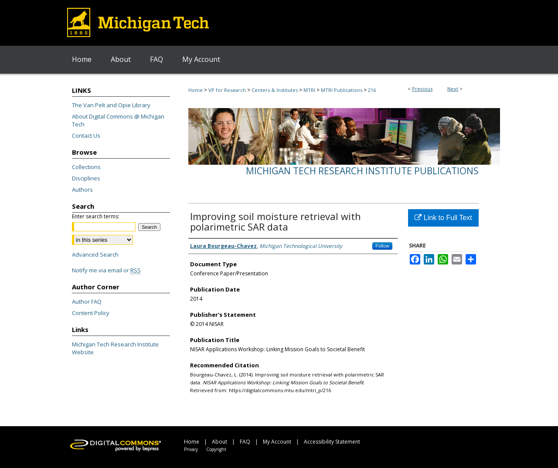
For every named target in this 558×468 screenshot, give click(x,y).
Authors (82, 189)
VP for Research (227, 90)
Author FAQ (87, 301)
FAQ (245, 441)
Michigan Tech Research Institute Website (115, 348)
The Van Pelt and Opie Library (111, 105)
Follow (382, 245)
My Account (277, 441)
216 (372, 90)
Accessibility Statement (332, 441)
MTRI (309, 90)
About (219, 441)
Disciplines (86, 178)
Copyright (216, 449)
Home (195, 90)
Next (452, 88)
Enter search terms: (95, 216)
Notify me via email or (106, 270)
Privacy (191, 449)
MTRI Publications (341, 90)
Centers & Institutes (275, 90)
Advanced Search (95, 254)
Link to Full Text (443, 217)
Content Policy (90, 313)
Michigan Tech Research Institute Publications (362, 171)
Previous (422, 88)
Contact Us (86, 135)
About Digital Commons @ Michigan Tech (118, 120)
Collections (86, 167)
